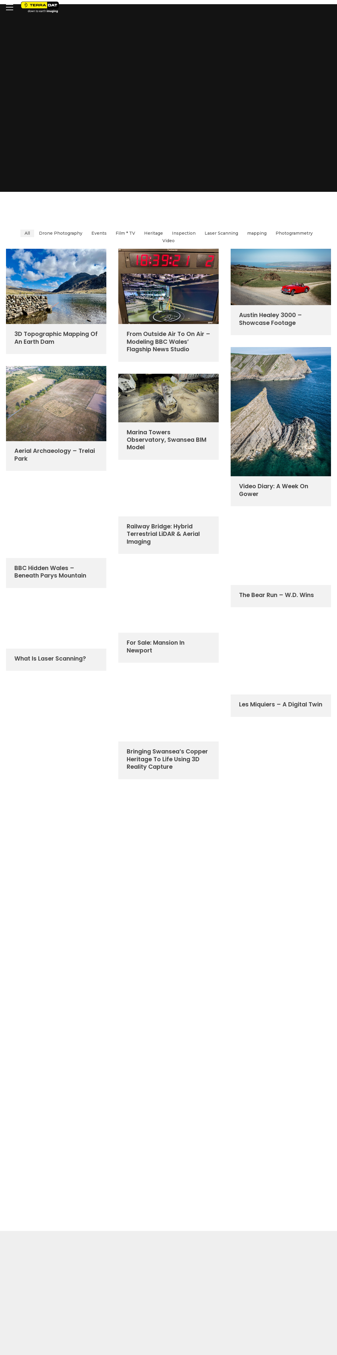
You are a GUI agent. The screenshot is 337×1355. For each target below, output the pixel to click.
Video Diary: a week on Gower (273, 490)
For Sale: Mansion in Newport (156, 646)
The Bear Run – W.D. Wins (276, 595)
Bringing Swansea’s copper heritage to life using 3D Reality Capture (167, 759)
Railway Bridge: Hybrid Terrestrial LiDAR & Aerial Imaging (163, 534)
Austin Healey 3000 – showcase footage (270, 319)
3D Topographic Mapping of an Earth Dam (56, 338)
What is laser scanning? (50, 658)
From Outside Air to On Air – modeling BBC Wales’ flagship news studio (168, 341)
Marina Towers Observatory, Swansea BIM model (166, 440)
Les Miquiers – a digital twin (280, 704)
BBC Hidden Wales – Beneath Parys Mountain (50, 572)
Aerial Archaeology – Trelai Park (54, 454)
